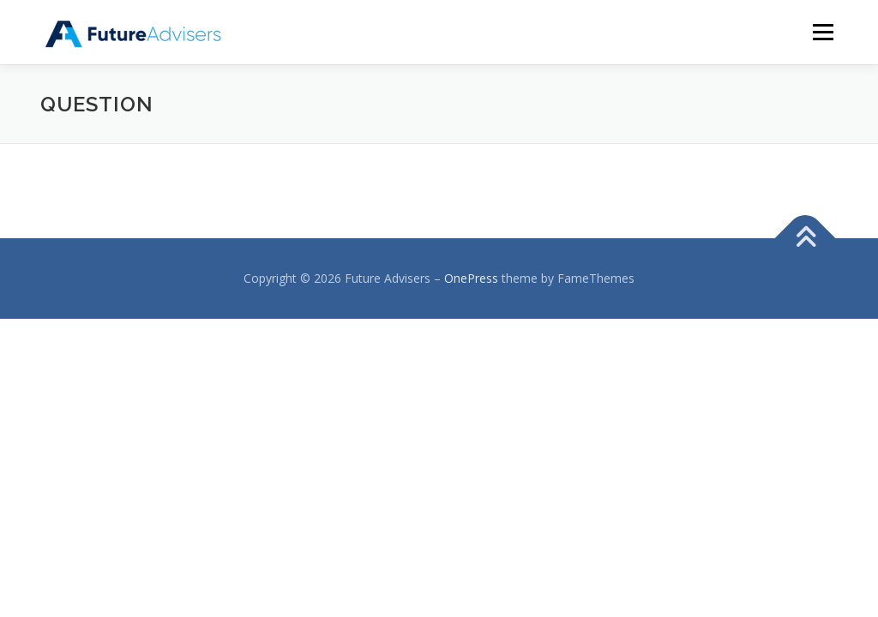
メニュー (823, 32)
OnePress (471, 278)
